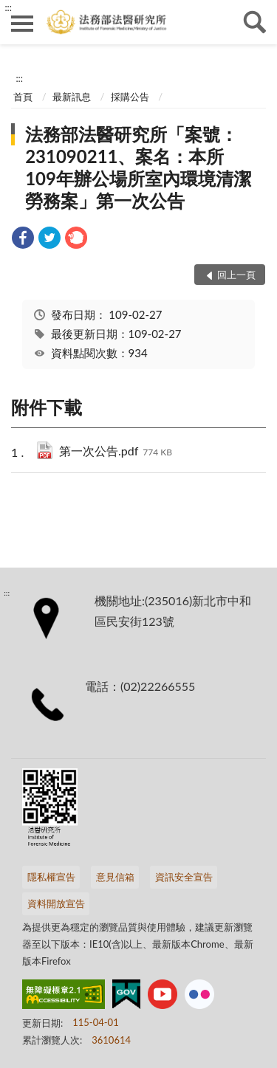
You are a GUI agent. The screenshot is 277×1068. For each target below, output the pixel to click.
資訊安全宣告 (184, 877)
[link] (23, 239)
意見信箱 (115, 877)
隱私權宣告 (51, 877)
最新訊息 (71, 97)
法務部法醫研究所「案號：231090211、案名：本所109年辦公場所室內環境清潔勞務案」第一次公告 (138, 167)
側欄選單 (22, 23)
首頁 (23, 97)
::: (8, 7)
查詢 (255, 22)
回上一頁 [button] (236, 274)
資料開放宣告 (56, 903)
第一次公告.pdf (115, 452)
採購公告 (130, 97)
